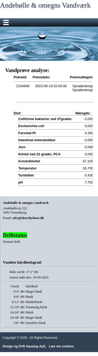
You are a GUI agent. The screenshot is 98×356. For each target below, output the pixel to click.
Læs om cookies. (61, 346)
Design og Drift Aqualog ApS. (24, 346)
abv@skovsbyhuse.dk (28, 218)
